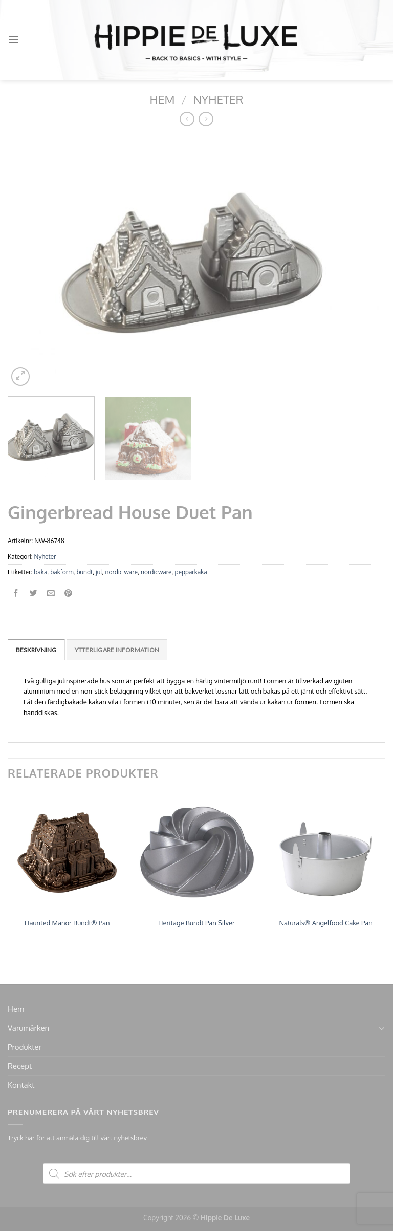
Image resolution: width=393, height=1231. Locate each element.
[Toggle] (381, 1028)
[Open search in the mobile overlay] (196, 1173)
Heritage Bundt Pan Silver (196, 923)
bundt (84, 572)
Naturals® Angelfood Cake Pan (325, 923)
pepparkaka (190, 572)
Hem (162, 99)
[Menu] (13, 40)
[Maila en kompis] (51, 593)
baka (40, 572)
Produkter (24, 1047)
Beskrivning (36, 650)
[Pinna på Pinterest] (68, 593)
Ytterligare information (117, 650)
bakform (61, 572)
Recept (20, 1066)
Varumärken (28, 1028)
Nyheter (218, 99)
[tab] (36, 649)
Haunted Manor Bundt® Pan (67, 923)
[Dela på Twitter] (33, 593)
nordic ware (121, 572)
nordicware (156, 572)
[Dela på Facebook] (16, 593)
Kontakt (21, 1085)
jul (99, 572)
